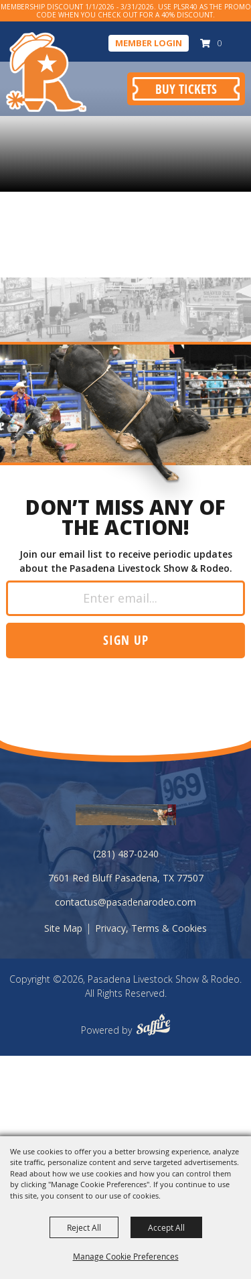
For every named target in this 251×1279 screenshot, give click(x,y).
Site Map (63, 928)
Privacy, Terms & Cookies (151, 928)
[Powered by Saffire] (153, 1026)
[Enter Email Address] (125, 598)
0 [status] (219, 43)
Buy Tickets (186, 88)
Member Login (148, 43)
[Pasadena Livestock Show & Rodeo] (46, 72)
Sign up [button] (126, 639)
